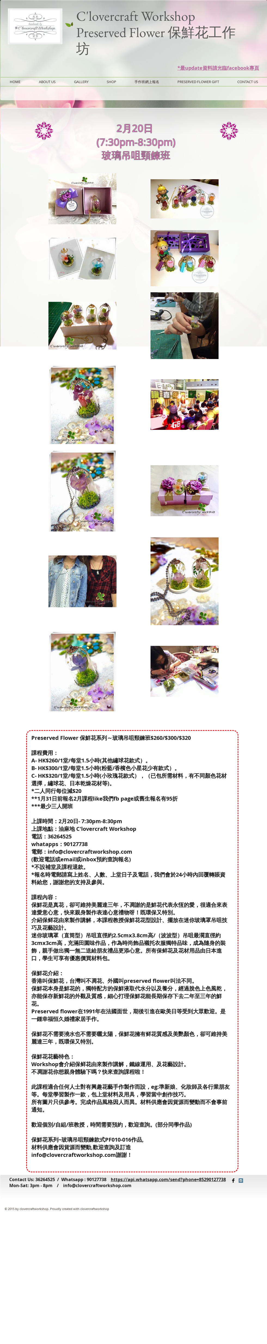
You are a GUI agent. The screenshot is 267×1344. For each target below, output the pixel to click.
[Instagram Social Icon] (241, 1180)
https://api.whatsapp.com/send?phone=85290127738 (168, 1179)
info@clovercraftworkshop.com (97, 1185)
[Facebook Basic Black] (233, 1180)
